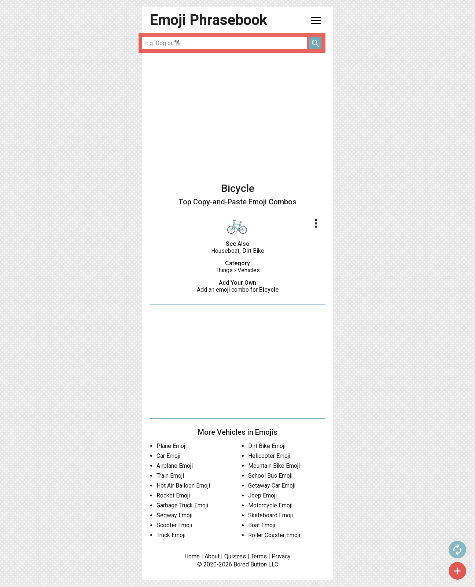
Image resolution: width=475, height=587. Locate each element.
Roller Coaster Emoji (274, 535)
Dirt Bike (253, 250)
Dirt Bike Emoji (267, 445)
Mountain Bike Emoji (274, 465)
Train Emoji (170, 475)
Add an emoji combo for (238, 289)
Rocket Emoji (173, 495)
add (348, 571)
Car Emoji (168, 455)
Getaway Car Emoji (271, 485)
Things (224, 270)
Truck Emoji (171, 535)
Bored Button (250, 564)
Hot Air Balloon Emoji (183, 485)
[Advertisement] (237, 113)
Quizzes (235, 556)
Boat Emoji (261, 525)
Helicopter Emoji (269, 455)
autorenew (348, 550)
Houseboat (225, 250)
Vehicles (249, 270)
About (212, 556)
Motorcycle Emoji (270, 505)
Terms (259, 556)
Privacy (281, 556)
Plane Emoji (172, 445)
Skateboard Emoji (270, 515)
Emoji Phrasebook (208, 20)
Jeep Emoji (262, 495)
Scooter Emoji (174, 525)
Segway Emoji (174, 515)
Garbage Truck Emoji (182, 505)
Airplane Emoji (175, 465)
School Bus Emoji (270, 475)
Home (192, 556)
